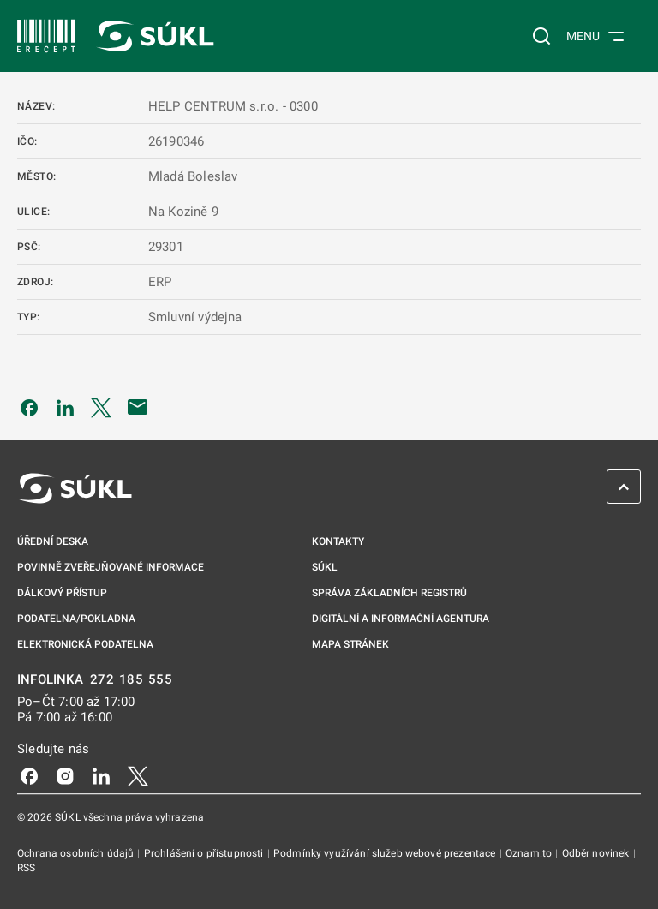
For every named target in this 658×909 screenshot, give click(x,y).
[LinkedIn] (101, 775)
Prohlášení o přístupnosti (205, 853)
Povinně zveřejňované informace (110, 567)
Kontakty (338, 541)
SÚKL (325, 567)
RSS (26, 868)
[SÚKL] (46, 36)
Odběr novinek (597, 853)
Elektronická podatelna (85, 644)
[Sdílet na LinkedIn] (65, 407)
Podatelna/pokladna (76, 619)
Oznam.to (529, 853)
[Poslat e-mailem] (138, 407)
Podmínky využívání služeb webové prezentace (386, 853)
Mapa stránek (350, 644)
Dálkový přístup (62, 593)
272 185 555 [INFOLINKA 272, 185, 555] (131, 679)
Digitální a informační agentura (400, 619)
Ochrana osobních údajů (76, 853)
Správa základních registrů (389, 593)
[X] (138, 775)
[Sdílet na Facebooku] (29, 407)
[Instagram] (65, 775)
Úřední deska (52, 541)
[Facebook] (29, 775)
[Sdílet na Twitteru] (101, 407)
